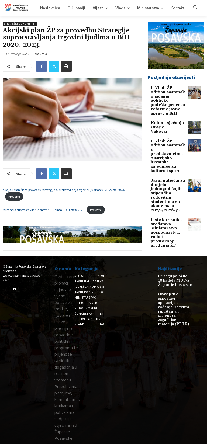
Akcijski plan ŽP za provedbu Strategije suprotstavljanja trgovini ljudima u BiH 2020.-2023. (64, 190)
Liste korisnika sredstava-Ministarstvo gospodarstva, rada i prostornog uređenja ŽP (168, 195)
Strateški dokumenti (20, 24)
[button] (195, 8)
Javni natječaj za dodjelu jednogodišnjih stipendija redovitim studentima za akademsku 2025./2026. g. (168, 166)
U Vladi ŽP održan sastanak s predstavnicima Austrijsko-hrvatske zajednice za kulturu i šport (168, 137)
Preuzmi (14, 197)
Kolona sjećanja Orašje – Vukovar (166, 113)
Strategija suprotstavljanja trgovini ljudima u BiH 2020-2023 (43, 210)
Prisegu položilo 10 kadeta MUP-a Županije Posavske (172, 279)
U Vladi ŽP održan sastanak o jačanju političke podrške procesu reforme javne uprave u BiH (167, 95)
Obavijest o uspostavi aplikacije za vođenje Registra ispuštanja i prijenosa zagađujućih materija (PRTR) (174, 300)
